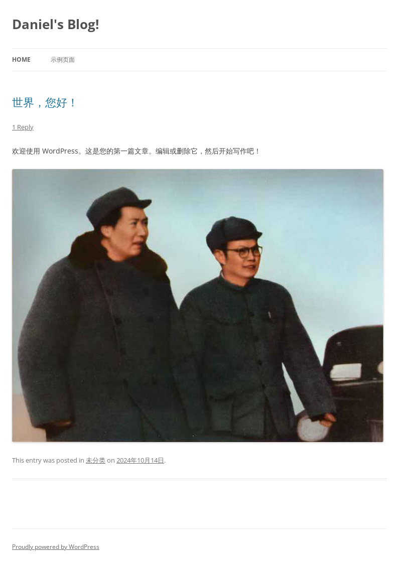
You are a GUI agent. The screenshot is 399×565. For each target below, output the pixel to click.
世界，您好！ (45, 101)
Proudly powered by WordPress (55, 546)
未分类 (95, 460)
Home (21, 59)
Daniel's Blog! (55, 24)
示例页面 (63, 59)
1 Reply (23, 126)
